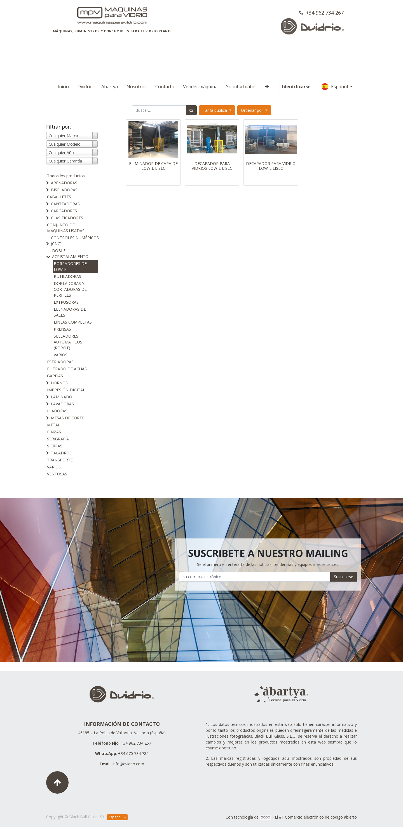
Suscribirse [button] (343, 576)
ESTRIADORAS (60, 361)
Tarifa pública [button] (215, 110)
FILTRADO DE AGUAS (67, 368)
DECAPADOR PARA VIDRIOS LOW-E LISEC (212, 166)
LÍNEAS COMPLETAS (73, 322)
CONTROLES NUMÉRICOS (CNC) (75, 240)
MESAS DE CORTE (67, 418)
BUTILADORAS (67, 276)
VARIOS (60, 354)
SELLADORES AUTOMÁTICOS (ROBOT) (68, 341)
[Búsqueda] (191, 110)
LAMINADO (61, 396)
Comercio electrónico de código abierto (321, 817)
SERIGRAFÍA (58, 439)
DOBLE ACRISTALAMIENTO (70, 253)
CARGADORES (64, 210)
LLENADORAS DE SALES (70, 312)
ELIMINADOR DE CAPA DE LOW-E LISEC (153, 166)
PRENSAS (62, 329)
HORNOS (59, 382)
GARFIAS (55, 375)
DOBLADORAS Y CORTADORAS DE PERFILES (70, 289)
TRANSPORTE (60, 460)
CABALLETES (59, 196)
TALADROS (61, 453)
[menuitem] (63, 86)
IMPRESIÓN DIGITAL (66, 389)
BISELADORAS (64, 189)
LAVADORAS (62, 403)
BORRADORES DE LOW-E (70, 266)
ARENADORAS (64, 182)
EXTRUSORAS (66, 302)
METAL (53, 425)
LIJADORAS (57, 411)
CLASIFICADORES (67, 217)
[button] (267, 86)
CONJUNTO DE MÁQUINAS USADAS (66, 227)
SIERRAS (54, 446)
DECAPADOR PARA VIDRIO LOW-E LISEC (271, 166)
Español (335, 86)
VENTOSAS (57, 474)
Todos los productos (66, 175)
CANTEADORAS (65, 203)
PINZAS (54, 432)
